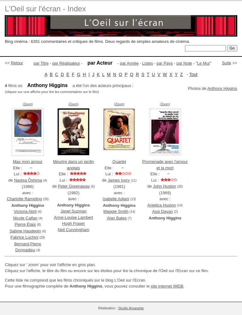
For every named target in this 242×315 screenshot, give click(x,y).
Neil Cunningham (73, 229)
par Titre (41, 63)
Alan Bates (117, 218)
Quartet (119, 161)
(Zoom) (28, 104)
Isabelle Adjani (116, 198)
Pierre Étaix (25, 224)
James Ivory (119, 180)
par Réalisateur (66, 63)
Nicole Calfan (25, 218)
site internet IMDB (167, 286)
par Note (184, 63)
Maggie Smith (115, 211)
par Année (129, 63)
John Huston (164, 186)
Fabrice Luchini (24, 237)
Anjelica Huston (161, 205)
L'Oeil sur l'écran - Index (45, 8)
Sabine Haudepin (25, 231)
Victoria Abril (25, 211)
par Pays (165, 63)
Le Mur (203, 63)
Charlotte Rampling (24, 198)
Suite (226, 63)
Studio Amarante (131, 308)
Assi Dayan (162, 211)
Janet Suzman (73, 211)
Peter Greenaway (74, 186)
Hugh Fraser (73, 223)
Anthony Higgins (222, 88)
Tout (193, 74)
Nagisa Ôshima (28, 180)
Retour (17, 63)
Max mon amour (28, 161)
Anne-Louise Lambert (73, 217)
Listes (147, 63)
